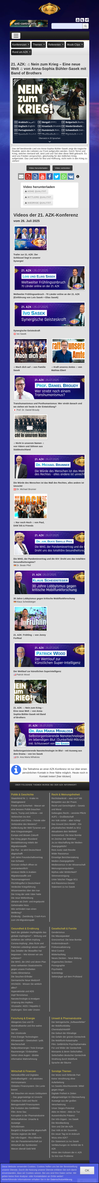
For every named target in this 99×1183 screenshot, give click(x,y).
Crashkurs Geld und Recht (24, 1101)
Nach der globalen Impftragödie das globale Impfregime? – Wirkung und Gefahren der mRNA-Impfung (28, 936)
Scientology (57, 973)
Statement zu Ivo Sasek (63, 887)
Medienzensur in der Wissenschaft (68, 864)
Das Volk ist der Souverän (64, 1130)
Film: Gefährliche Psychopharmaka (69, 1044)
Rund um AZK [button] (20, 52)
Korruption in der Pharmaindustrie (27, 1115)
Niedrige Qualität (38, 203)
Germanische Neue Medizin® (25, 980)
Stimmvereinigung (60, 876)
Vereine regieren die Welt (23, 1134)
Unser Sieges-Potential (63, 1108)
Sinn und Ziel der (60, 1126)
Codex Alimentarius (20, 973)
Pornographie (58, 965)
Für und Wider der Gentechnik (66, 1048)
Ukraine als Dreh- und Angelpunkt (27, 901)
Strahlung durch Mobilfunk (64, 1059)
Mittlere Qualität (38, 197)
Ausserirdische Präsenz (63, 1115)
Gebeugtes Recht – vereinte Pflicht (69, 813)
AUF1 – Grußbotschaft (63, 817)
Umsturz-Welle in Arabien (23, 872)
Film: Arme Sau (18, 1112)
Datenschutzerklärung (61, 1179)
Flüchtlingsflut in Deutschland (25, 883)
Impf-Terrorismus (19, 995)
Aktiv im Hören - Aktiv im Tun (66, 1112)
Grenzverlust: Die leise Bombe (67, 835)
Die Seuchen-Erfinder (21, 976)
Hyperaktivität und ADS (22, 991)
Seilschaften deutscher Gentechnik (69, 1055)
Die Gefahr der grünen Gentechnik (68, 1037)
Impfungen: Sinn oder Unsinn (25, 1010)
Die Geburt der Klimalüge (64, 1033)
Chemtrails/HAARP (61, 1029)
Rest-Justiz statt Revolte (64, 850)
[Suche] (67, 26)
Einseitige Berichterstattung (65, 857)
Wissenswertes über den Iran (25, 890)
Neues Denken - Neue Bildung (67, 958)
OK (87, 1170)
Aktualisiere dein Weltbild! (64, 831)
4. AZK (78, 1152)
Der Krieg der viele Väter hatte (26, 894)
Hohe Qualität (35, 191)
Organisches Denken (62, 962)
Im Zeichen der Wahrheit (64, 839)
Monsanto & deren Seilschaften (67, 1051)
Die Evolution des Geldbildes (25, 1108)
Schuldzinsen (17, 1126)
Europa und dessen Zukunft (24, 835)
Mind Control (58, 951)
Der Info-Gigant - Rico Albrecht (26, 1137)
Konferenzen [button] (19, 44)
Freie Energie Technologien (24, 1037)
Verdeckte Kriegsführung (23, 887)
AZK (71, 1126)
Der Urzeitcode (18, 1033)
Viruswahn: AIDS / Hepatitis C (26, 1006)
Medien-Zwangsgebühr (63, 861)
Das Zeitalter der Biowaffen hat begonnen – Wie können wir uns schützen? (27, 954)
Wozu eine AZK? (60, 1137)
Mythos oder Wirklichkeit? (64, 872)
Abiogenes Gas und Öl (22, 1022)
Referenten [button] (55, 44)
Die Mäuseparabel (61, 936)
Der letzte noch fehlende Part (66, 1075)
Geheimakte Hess (20, 905)
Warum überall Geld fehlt (23, 1148)
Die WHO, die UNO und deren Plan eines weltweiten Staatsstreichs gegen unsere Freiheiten (28, 965)
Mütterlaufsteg (59, 954)
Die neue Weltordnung (22, 898)
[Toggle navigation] (16, 36)
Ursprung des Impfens (22, 1002)
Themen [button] (38, 44)
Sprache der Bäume (61, 1062)
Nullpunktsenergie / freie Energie (27, 1048)
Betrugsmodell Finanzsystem (25, 1104)
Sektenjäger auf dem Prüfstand (67, 976)
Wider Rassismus (60, 853)
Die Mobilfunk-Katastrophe (65, 1040)
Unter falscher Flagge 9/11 (65, 879)
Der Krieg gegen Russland (24, 839)
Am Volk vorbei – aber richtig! (66, 820)
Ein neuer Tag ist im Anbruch (66, 1134)
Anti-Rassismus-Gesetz (63, 883)
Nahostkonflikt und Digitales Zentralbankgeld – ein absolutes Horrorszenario (27, 1079)
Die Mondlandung (60, 1123)
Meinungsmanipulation (63, 868)
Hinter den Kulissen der (63, 1152)
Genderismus (58, 932)
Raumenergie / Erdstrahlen (24, 1051)
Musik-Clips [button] (74, 44)
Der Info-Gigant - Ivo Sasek (65, 1119)
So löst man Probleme (62, 1156)
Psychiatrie (57, 969)
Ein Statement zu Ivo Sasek (65, 1141)
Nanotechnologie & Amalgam (25, 998)
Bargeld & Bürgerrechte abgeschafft (28, 1130)
